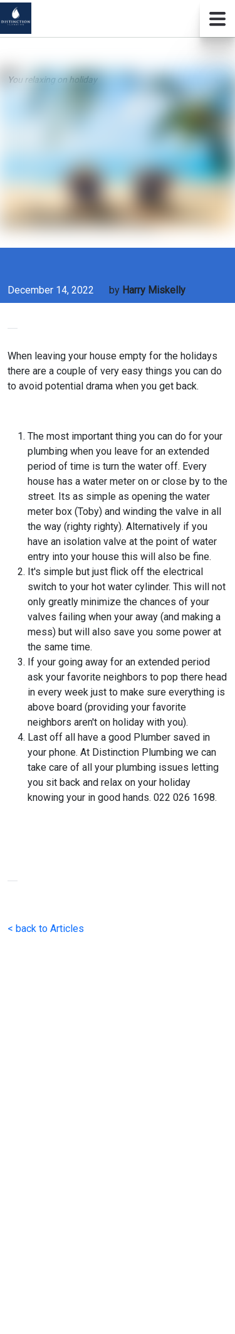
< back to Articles (46, 928)
